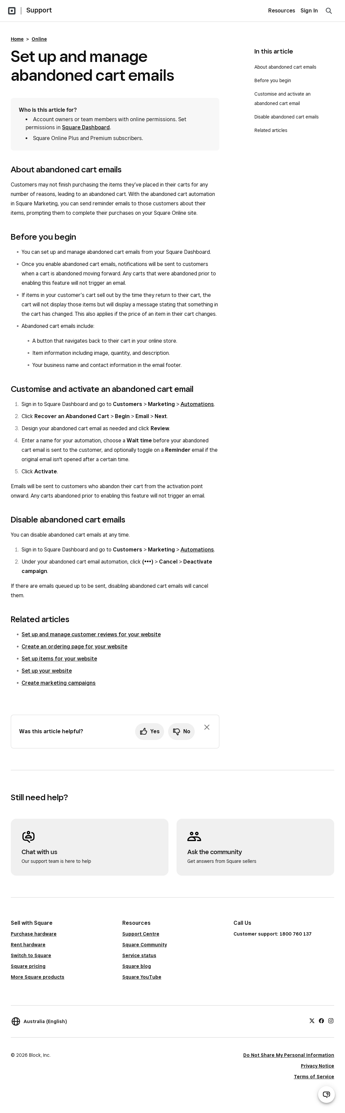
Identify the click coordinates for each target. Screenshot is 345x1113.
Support (39, 10)
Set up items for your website (59, 658)
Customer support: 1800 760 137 (272, 934)
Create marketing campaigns (59, 683)
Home (17, 39)
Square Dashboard (86, 127)
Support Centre (140, 934)
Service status (139, 955)
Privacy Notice (317, 1066)
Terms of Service (314, 1076)
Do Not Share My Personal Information (288, 1055)
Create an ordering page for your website (74, 646)
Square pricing (28, 966)
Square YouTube (141, 977)
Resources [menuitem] (281, 10)
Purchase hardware (34, 934)
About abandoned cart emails (285, 67)
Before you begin (272, 80)
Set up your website (47, 671)
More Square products (37, 977)
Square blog (136, 966)
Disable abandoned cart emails (286, 117)
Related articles (270, 130)
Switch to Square (31, 955)
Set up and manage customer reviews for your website (91, 634)
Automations (197, 404)
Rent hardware (28, 944)
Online (39, 39)
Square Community (144, 944)
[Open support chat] (326, 1094)
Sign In (309, 10)
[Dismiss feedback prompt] (207, 727)
